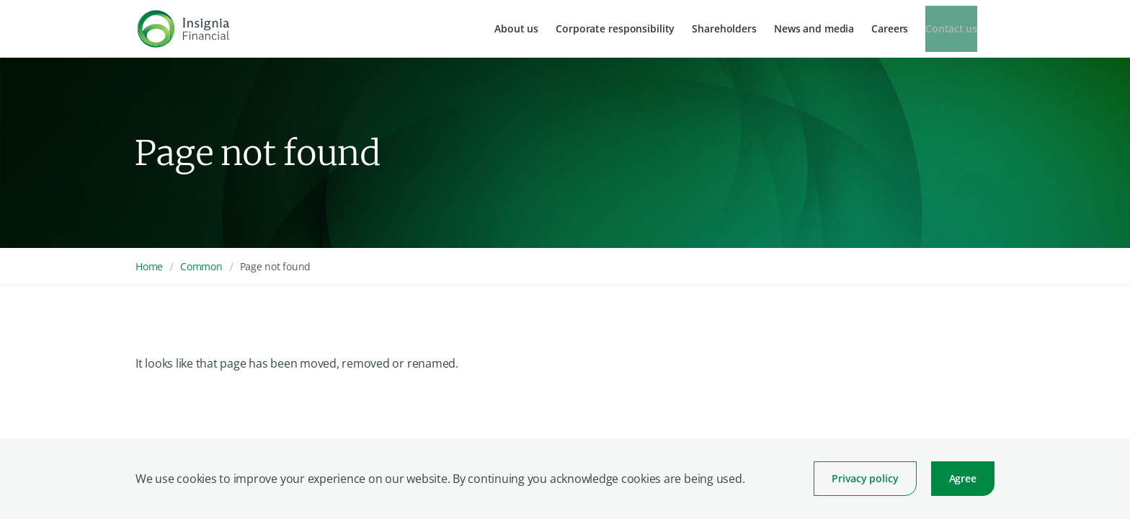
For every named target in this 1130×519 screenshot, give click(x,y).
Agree (962, 478)
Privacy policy (865, 478)
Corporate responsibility (615, 28)
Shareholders (724, 28)
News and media (814, 28)
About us (516, 28)
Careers (889, 28)
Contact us (951, 28)
